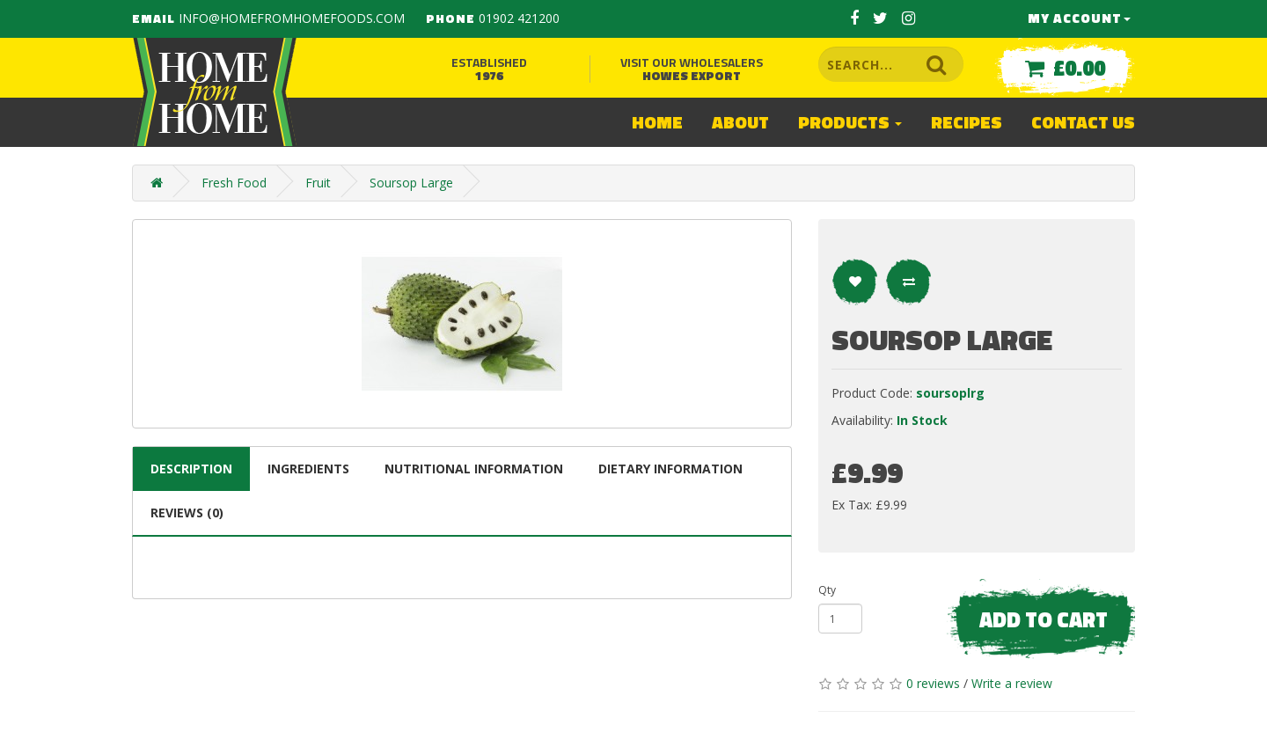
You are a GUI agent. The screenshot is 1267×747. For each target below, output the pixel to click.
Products (850, 121)
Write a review (1011, 683)
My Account (1079, 18)
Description (191, 468)
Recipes (966, 121)
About (740, 121)
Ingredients (308, 468)
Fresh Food (234, 182)
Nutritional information (473, 468)
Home (657, 121)
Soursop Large (411, 182)
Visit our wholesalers (691, 68)
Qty (827, 589)
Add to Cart (1043, 619)
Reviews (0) (186, 512)
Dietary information (670, 468)
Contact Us (1083, 121)
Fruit (318, 182)
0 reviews (933, 683)
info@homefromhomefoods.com (292, 18)
